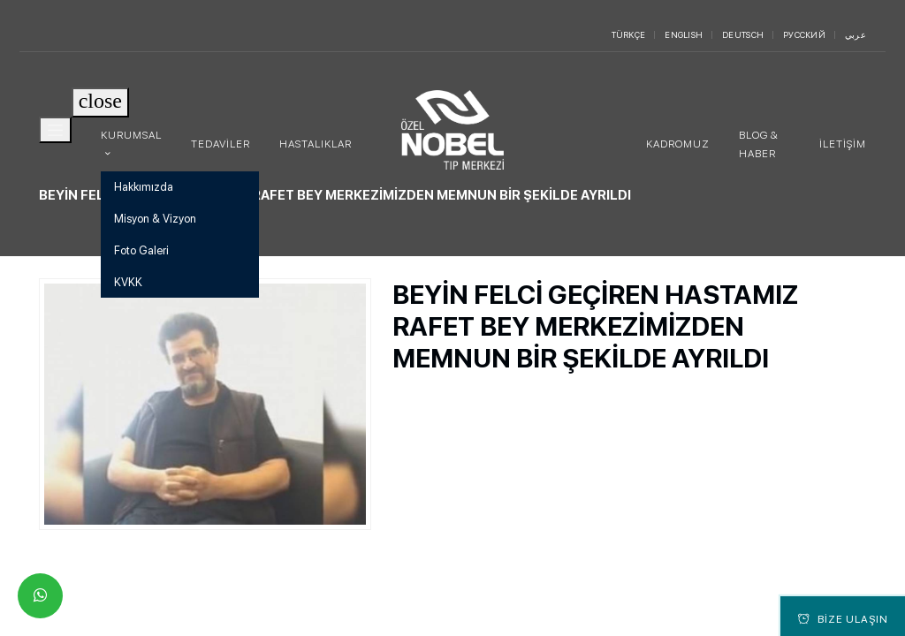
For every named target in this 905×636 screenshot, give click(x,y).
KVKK (128, 282)
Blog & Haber (759, 144)
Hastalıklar (315, 144)
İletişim (842, 144)
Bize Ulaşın (843, 619)
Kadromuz (678, 144)
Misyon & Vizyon (155, 218)
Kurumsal (131, 135)
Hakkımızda (143, 186)
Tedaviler (220, 144)
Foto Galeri (141, 250)
